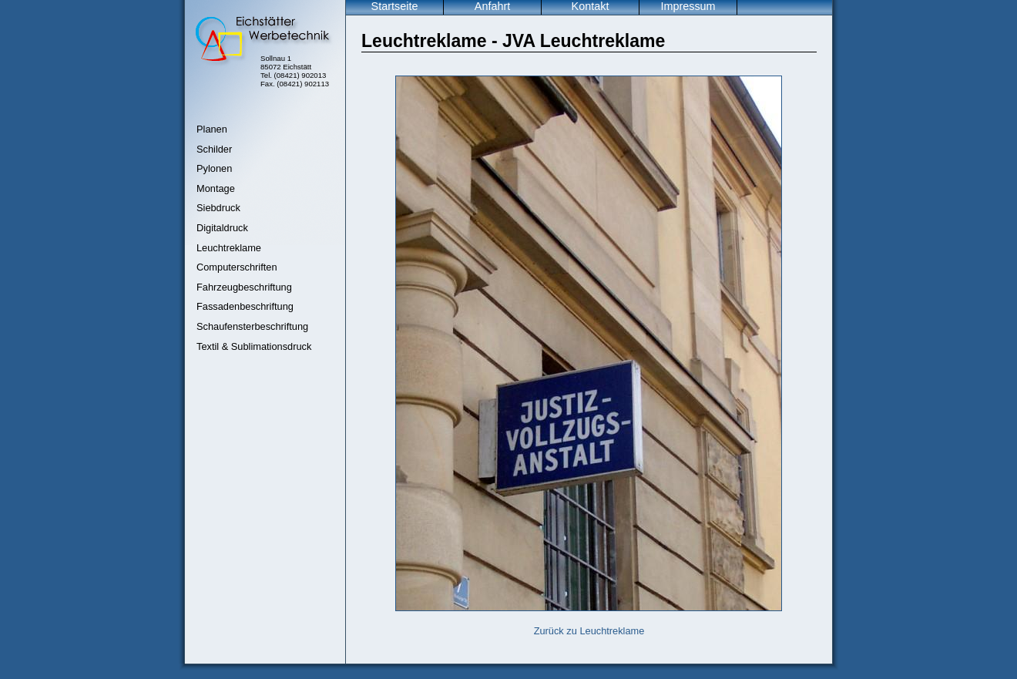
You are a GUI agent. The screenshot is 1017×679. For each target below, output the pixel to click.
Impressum (687, 6)
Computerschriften (236, 267)
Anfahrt (492, 6)
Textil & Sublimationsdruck (253, 346)
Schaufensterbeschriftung (252, 326)
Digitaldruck (222, 228)
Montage (215, 188)
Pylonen (214, 168)
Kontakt (590, 6)
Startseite (394, 6)
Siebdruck (218, 207)
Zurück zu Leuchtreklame (589, 631)
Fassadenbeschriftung (245, 306)
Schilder (214, 149)
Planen (211, 129)
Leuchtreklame (228, 248)
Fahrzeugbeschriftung (244, 287)
